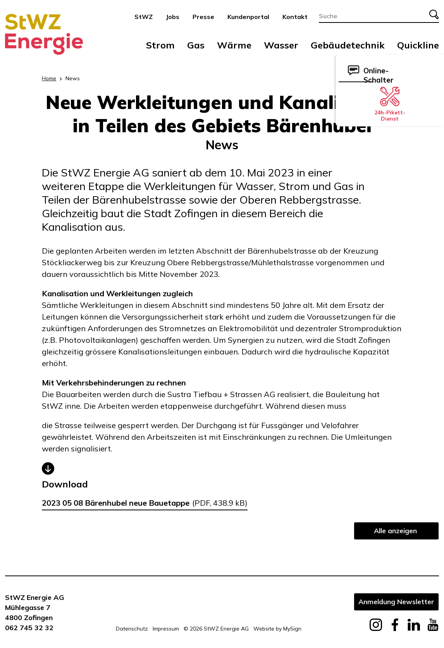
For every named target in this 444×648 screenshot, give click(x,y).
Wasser (281, 45)
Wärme (234, 45)
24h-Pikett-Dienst (389, 104)
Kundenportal (248, 17)
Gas (196, 45)
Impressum (166, 628)
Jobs (172, 17)
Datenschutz (132, 628)
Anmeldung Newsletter (396, 601)
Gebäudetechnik (348, 45)
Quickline (418, 45)
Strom (160, 45)
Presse (203, 17)
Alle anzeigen (395, 530)
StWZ (143, 17)
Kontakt (295, 17)
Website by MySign (277, 628)
